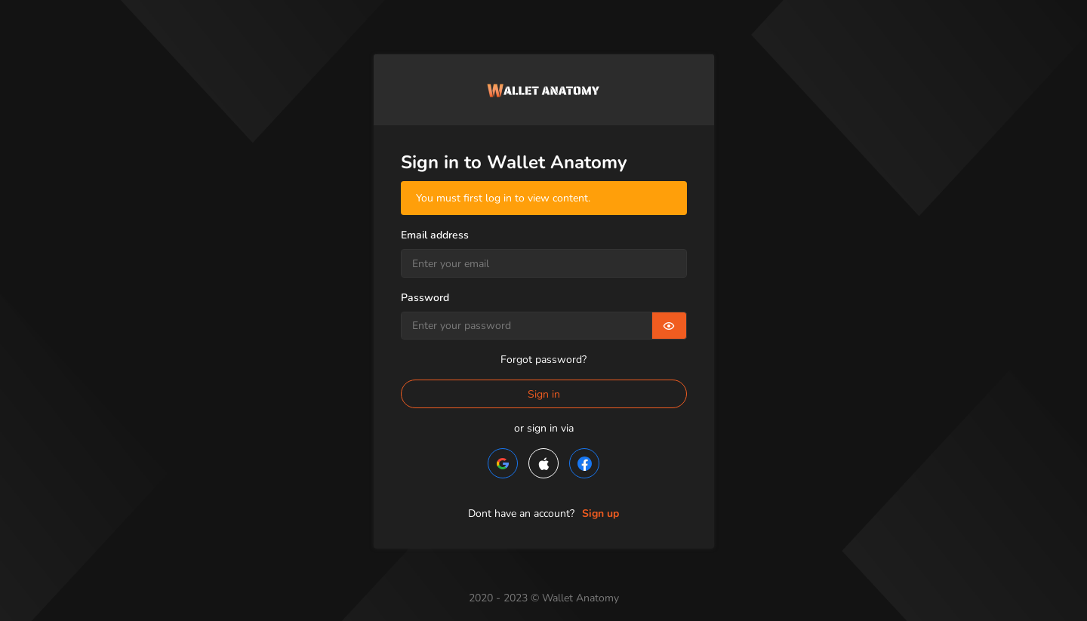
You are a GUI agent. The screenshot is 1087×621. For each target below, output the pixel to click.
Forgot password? (543, 359)
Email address (435, 235)
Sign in (544, 394)
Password (425, 298)
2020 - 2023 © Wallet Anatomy (544, 598)
